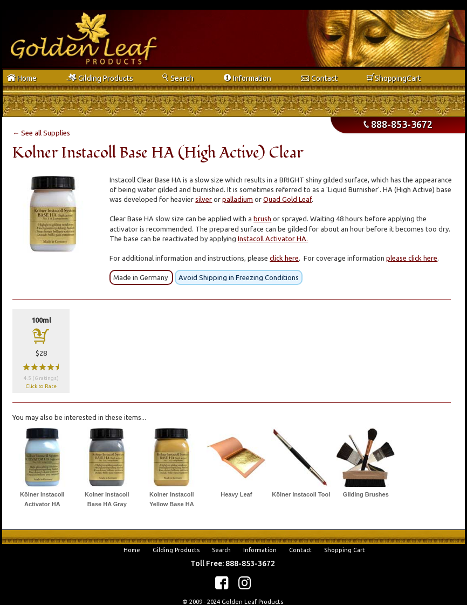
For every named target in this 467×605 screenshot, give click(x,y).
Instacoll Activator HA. (273, 238)
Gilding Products (176, 550)
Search (221, 550)
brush (262, 218)
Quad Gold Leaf (287, 199)
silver (203, 199)
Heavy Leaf (236, 494)
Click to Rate (41, 386)
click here (284, 258)
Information (260, 550)
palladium (237, 199)
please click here (411, 258)
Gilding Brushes (366, 494)
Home (131, 550)
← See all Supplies (41, 133)
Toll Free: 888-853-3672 (232, 563)
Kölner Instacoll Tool (301, 494)
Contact (300, 550)
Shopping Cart (344, 550)
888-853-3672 (397, 124)
